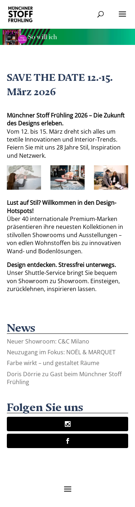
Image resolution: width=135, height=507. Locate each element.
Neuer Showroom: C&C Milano (48, 341)
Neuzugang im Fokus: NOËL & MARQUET (61, 352)
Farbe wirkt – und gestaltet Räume (53, 363)
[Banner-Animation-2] (67, 43)
